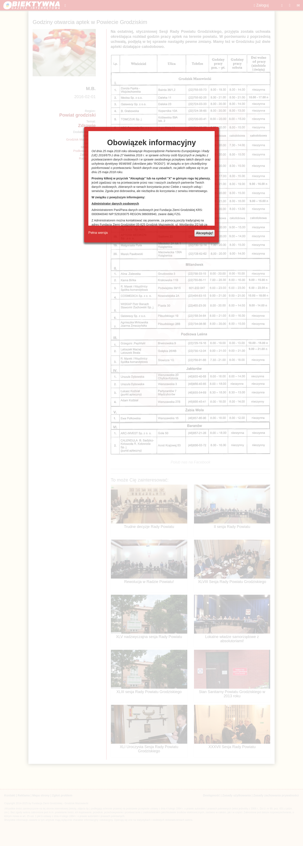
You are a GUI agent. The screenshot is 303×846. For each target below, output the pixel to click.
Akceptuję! (204, 233)
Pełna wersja (98, 232)
